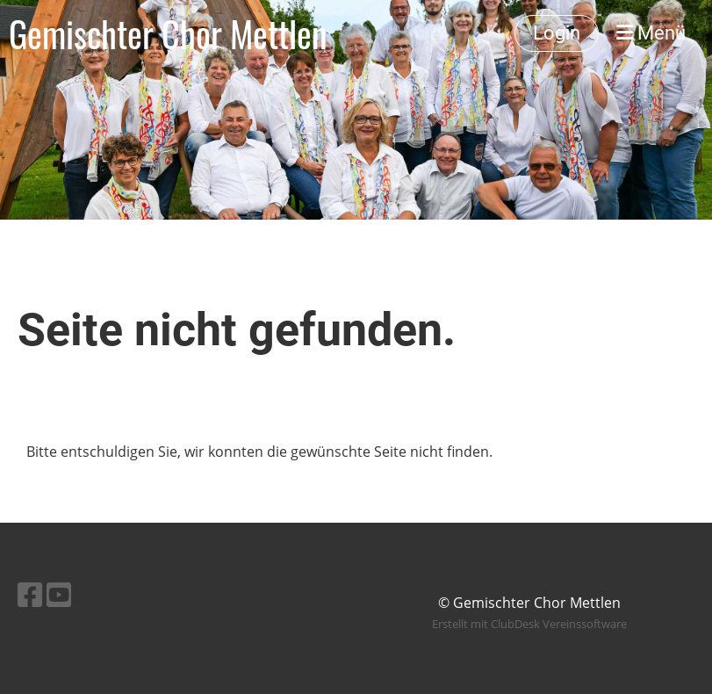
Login (556, 33)
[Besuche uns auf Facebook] (30, 594)
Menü (651, 33)
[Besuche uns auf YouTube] (59, 594)
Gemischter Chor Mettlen (168, 33)
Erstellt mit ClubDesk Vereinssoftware (529, 624)
